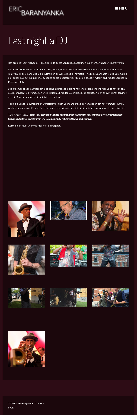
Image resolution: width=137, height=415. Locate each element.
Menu (121, 8)
